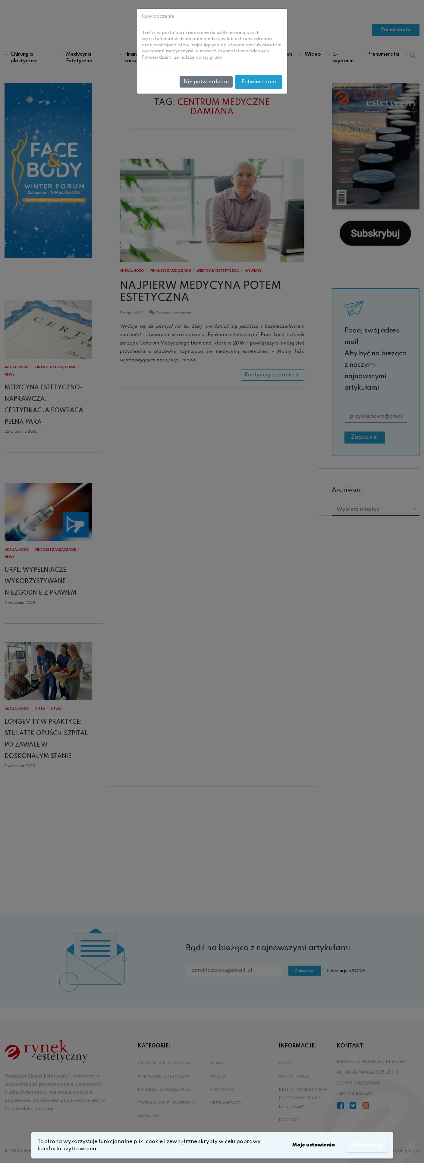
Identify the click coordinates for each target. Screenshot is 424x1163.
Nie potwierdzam (206, 82)
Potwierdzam (258, 82)
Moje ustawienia (309, 1145)
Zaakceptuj (365, 1145)
